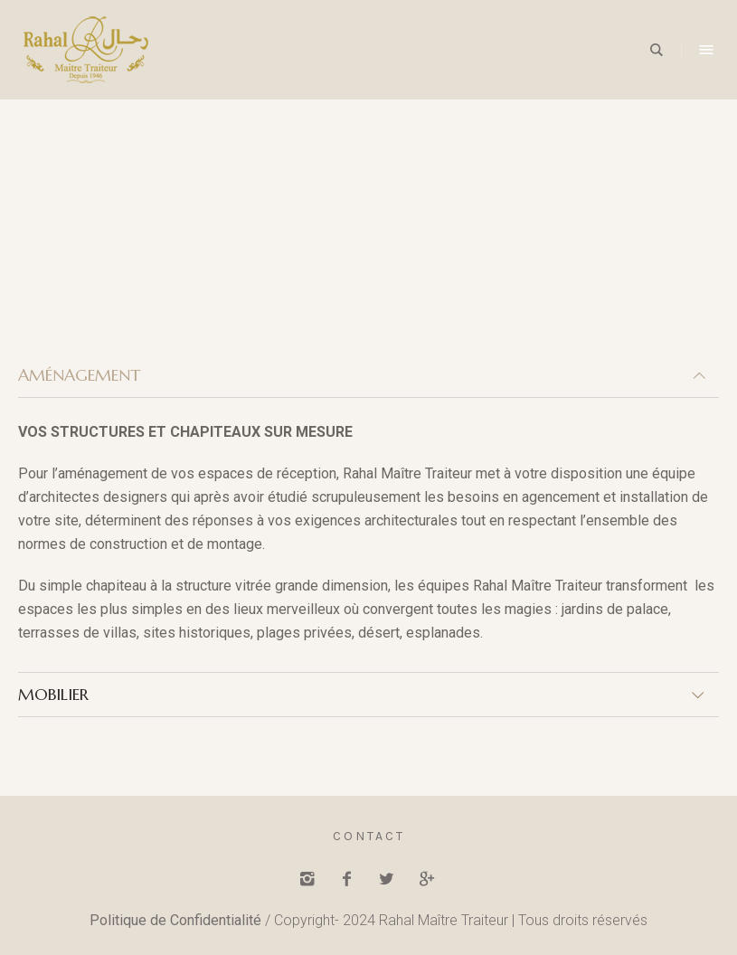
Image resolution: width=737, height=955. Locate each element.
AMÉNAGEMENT (79, 374)
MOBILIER (53, 694)
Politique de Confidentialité (175, 920)
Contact (369, 836)
